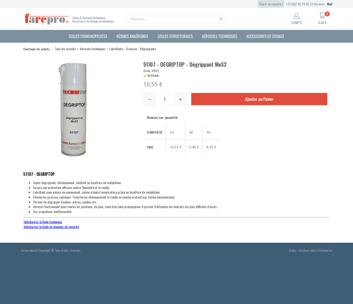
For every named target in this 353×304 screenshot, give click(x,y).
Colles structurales (175, 36)
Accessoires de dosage (265, 36)
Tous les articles (65, 48)
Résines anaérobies (132, 36)
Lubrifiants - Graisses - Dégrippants (132, 48)
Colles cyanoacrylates (88, 36)
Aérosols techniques (219, 36)
